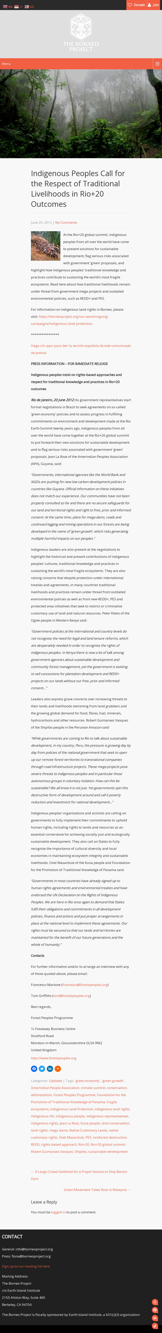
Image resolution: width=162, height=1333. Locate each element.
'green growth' (113, 1080)
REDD (35, 1144)
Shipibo (81, 1151)
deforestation (41, 1095)
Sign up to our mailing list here (26, 1266)
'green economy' (87, 1080)
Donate (139, 5)
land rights (39, 1130)
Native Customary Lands (88, 1130)
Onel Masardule (71, 1137)
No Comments (66, 222)
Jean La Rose (69, 1123)
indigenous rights (44, 1123)
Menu (6, 64)
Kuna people (90, 1123)
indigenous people (70, 1116)
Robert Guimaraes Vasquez (52, 1151)
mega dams (58, 1130)
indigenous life (42, 1116)
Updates (55, 1080)
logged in (58, 1212)
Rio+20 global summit (108, 1144)
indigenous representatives (107, 1116)
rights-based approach (59, 1144)
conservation (117, 1087)
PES (88, 1137)
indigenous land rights (112, 1109)
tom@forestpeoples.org (71, 995)
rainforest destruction (110, 1137)
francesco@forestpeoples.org (85, 984)
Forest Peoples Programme (74, 1095)
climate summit (93, 1087)
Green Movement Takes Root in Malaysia (97, 1189)
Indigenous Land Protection (71, 1109)
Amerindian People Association (55, 1087)
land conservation (115, 1123)
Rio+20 (83, 1144)
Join (156, 5)
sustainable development (108, 1151)
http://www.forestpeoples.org (53, 1058)
